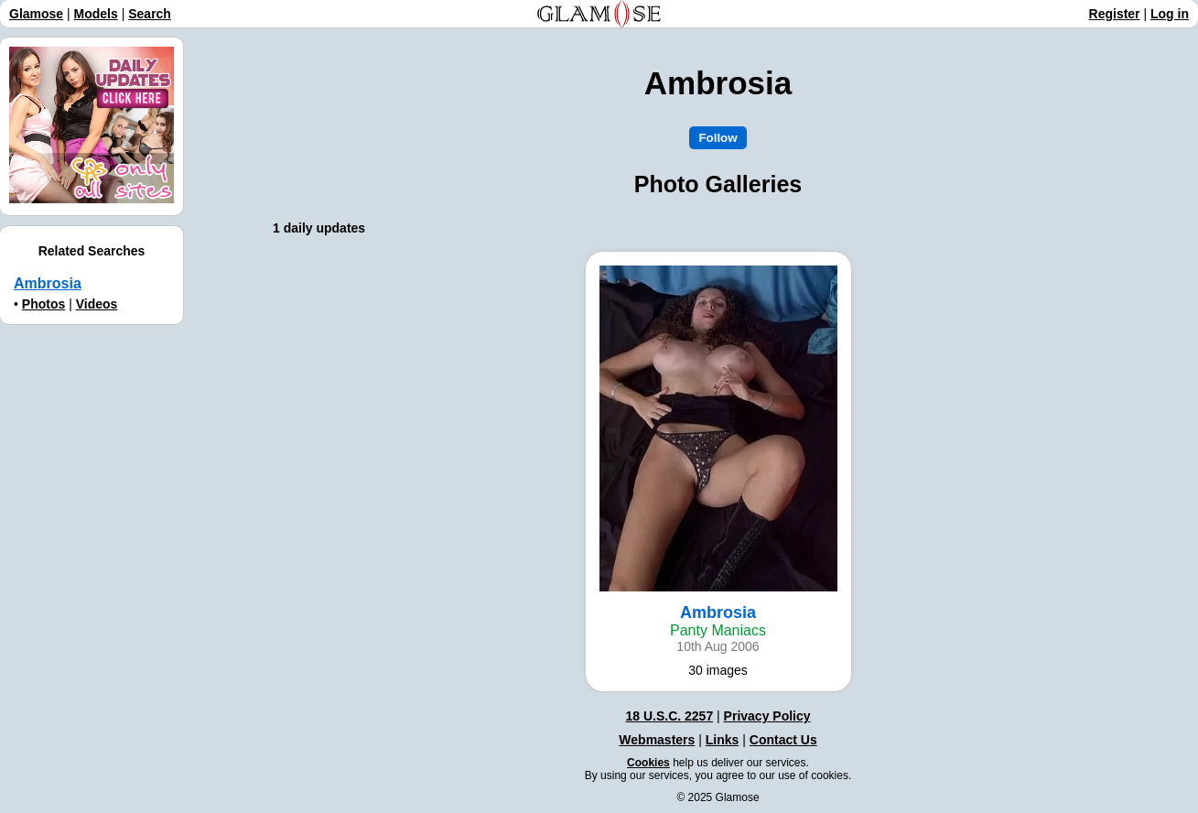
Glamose (36, 13)
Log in (1169, 13)
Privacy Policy (767, 716)
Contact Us (783, 739)
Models (96, 13)
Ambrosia (47, 283)
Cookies (648, 762)
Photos (43, 304)
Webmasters (657, 739)
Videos (97, 304)
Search (149, 13)
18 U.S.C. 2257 (669, 716)
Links (722, 739)
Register (1114, 13)
